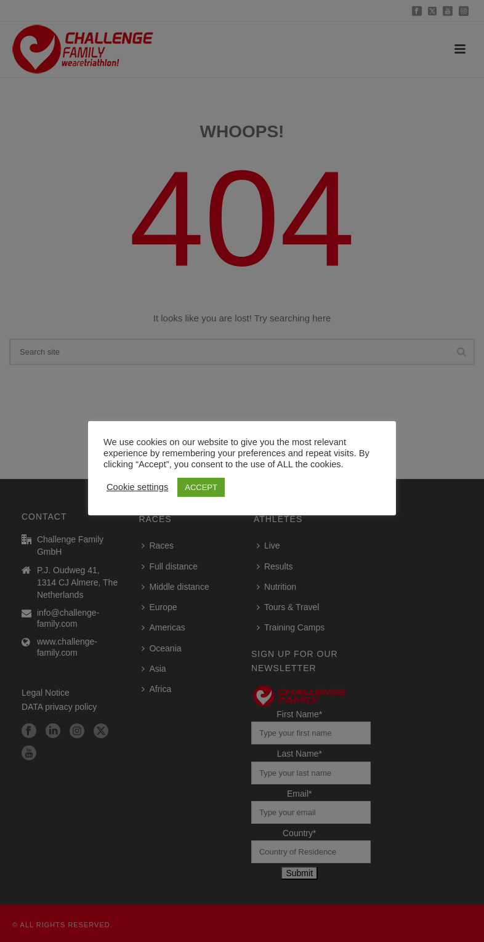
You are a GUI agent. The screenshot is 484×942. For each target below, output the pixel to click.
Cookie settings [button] (137, 487)
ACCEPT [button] (201, 487)
